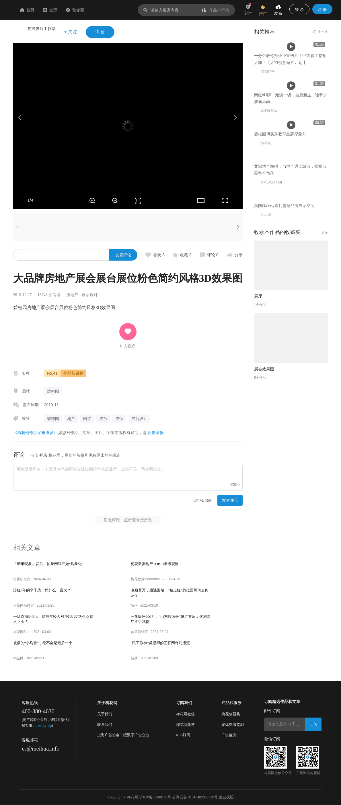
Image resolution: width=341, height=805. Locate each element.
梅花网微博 (185, 724)
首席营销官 (139, 632)
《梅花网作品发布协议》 (35, 432)
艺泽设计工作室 (42, 28)
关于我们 (104, 714)
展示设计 (90, 295)
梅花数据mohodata (145, 579)
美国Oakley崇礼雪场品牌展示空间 (284, 439)
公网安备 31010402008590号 (195, 797)
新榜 (134, 605)
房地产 (72, 295)
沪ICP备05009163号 (155, 797)
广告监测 (228, 735)
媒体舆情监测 (232, 724)
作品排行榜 (215, 10)
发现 (84, 10)
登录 (43, 455)
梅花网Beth (22, 632)
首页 (61, 10)
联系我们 (104, 724)
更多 (324, 467)
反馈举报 (156, 432)
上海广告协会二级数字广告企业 (123, 735)
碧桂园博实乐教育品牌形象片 (280, 274)
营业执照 (226, 797)
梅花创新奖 (230, 714)
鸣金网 (18, 658)
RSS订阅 (183, 735)
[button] (235, 117)
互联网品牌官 (23, 605)
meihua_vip (44, 726)
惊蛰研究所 (21, 579)
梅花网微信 (185, 714)
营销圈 (109, 10)
